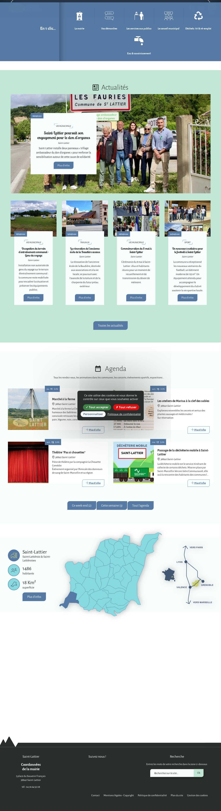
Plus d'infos (63, 271)
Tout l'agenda (140, 612)
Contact (95, 795)
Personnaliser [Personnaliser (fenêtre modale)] (93, 414)
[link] (201, 8)
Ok (198, 772)
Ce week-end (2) (81, 612)
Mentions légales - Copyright (119, 795)
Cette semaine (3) (111, 612)
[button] (11, 55)
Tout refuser (126, 407)
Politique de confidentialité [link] (124, 414)
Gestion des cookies (197, 795)
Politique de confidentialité (152, 795)
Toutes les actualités (110, 432)
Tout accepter (97, 407)
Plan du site (177, 795)
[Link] (93, 536)
